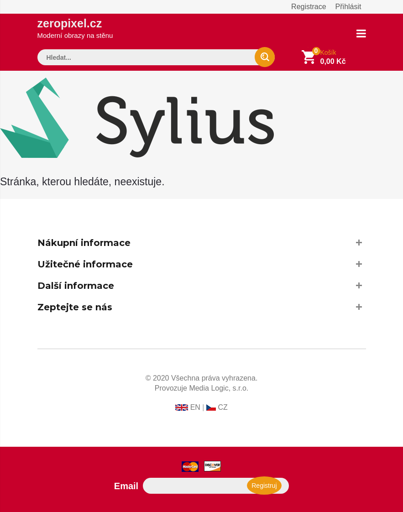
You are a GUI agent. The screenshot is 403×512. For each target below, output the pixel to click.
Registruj (264, 485)
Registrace (308, 6)
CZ (222, 407)
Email (126, 486)
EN (195, 407)
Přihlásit (348, 6)
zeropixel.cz (75, 28)
